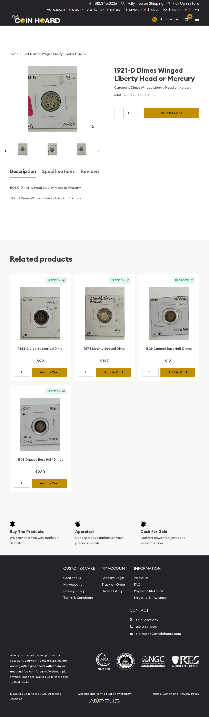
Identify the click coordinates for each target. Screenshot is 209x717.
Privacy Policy (74, 591)
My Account (72, 584)
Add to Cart (49, 372)
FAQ (137, 584)
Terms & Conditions (78, 597)
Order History (112, 591)
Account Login (112, 578)
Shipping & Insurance (150, 597)
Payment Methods (148, 591)
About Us (141, 578)
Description (23, 171)
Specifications (58, 171)
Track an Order (113, 584)
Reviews (90, 171)
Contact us (72, 578)
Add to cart (172, 113)
